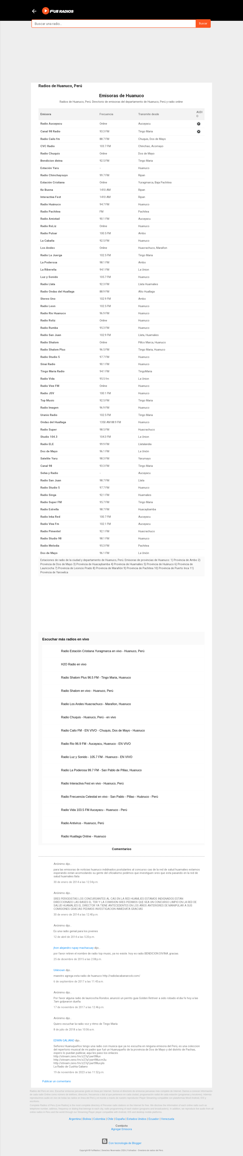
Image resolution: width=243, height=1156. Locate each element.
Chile (110, 1119)
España (120, 1119)
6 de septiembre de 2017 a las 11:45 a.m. (79, 981)
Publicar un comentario (56, 1081)
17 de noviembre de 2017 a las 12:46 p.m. (79, 1007)
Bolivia (87, 1119)
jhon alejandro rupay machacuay (74, 948)
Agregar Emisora (121, 1129)
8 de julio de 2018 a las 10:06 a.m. (74, 1029)
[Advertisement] (121, 55)
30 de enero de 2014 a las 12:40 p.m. (76, 914)
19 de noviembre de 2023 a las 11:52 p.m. (79, 1072)
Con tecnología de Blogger (121, 1143)
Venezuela (167, 1119)
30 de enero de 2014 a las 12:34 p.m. (76, 882)
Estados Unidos (136, 1119)
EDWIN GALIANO (64, 1040)
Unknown (59, 970)
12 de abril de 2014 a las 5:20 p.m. (74, 937)
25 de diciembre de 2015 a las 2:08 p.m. (78, 959)
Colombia (99, 1119)
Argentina (75, 1119)
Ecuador (154, 1119)
